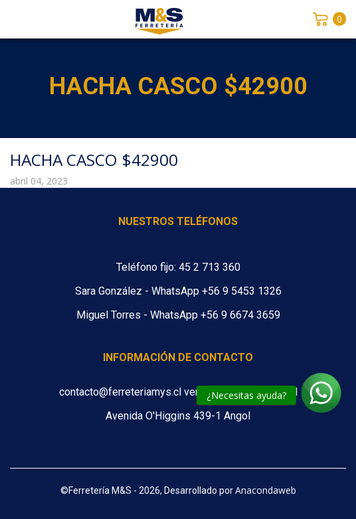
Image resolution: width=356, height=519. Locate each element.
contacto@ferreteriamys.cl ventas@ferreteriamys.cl (178, 392)
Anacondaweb (265, 490)
